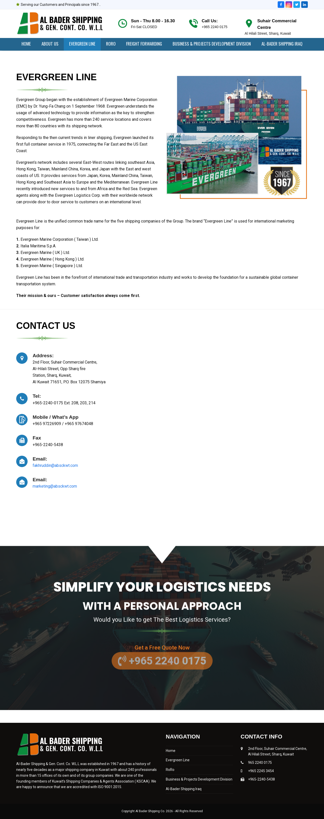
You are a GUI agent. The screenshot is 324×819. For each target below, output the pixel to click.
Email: (40, 459)
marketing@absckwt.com (55, 486)
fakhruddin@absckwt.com (55, 465)
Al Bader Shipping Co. (150, 811)
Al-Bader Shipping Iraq (183, 789)
